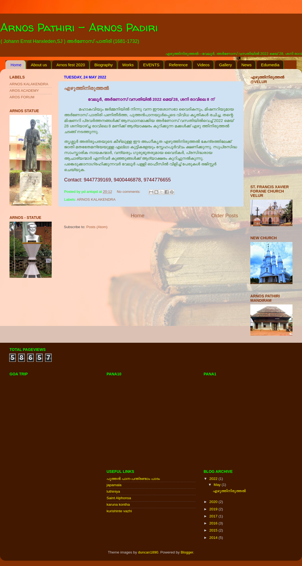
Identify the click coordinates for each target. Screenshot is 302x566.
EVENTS (151, 64)
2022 (214, 479)
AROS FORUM (22, 97)
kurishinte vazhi (119, 511)
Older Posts (224, 215)
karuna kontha (118, 504)
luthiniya (113, 491)
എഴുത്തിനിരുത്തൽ (86, 88)
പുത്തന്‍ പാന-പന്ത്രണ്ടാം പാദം (133, 479)
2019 (214, 509)
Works (128, 64)
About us (39, 64)
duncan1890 (148, 552)
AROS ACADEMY (24, 91)
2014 (214, 538)
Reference (178, 64)
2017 (214, 516)
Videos (203, 64)
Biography (103, 64)
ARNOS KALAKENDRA (96, 199)
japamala (114, 485)
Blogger (187, 552)
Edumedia (270, 64)
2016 (214, 523)
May (218, 485)
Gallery (225, 64)
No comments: (129, 192)
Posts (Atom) (97, 227)
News (246, 64)
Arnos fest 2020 (70, 64)
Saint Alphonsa (119, 498)
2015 (214, 530)
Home (16, 64)
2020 (214, 502)
